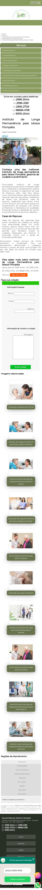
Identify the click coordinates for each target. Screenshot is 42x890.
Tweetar (5, 136)
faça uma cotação (19, 275)
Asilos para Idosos (8, 50)
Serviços (21, 45)
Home (21, 837)
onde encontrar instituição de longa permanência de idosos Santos (21, 481)
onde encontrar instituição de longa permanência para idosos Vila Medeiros (21, 706)
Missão (21, 850)
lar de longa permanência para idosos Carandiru (21, 557)
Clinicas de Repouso (9, 60)
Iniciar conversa (17, 879)
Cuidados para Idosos (10, 65)
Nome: (21, 293)
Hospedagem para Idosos (12, 70)
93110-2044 (22, 113)
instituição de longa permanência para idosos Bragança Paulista (21, 520)
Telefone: (24, 310)
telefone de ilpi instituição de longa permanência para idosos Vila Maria (21, 746)
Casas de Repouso (9, 55)
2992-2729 (22, 106)
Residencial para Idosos (11, 90)
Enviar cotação (20, 367)
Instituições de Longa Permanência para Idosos (19, 75)
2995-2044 (22, 99)
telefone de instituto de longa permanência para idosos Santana (21, 630)
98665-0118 (22, 110)
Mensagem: (23, 346)
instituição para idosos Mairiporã (21, 593)
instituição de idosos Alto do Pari (21, 407)
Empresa (21, 843)
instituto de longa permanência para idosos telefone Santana (21, 443)
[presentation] (21, 320)
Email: (22, 301)
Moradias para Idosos (10, 85)
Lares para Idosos (8, 80)
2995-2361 (22, 103)
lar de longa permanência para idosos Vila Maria (21, 668)
